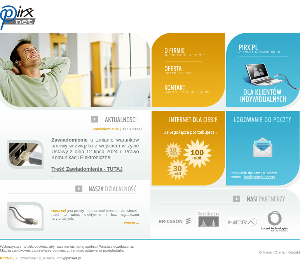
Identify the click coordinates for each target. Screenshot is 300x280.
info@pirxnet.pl (69, 258)
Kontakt (294, 252)
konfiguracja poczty (259, 177)
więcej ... (131, 222)
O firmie (265, 252)
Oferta (280, 252)
